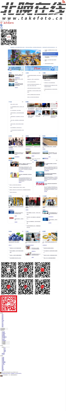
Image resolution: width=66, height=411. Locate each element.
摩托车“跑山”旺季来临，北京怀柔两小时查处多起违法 (34, 47)
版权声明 (3, 353)
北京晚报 (3, 332)
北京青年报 (3, 333)
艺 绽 (3, 338)
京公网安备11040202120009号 (5, 373)
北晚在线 (3, 339)
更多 (22, 101)
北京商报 (3, 334)
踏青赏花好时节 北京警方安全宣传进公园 (49, 47)
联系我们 (3, 354)
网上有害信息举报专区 (6, 376)
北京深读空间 (4, 340)
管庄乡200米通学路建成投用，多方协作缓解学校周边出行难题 (16, 47)
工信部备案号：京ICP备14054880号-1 (16, 373)
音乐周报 (3, 335)
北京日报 (3, 331)
